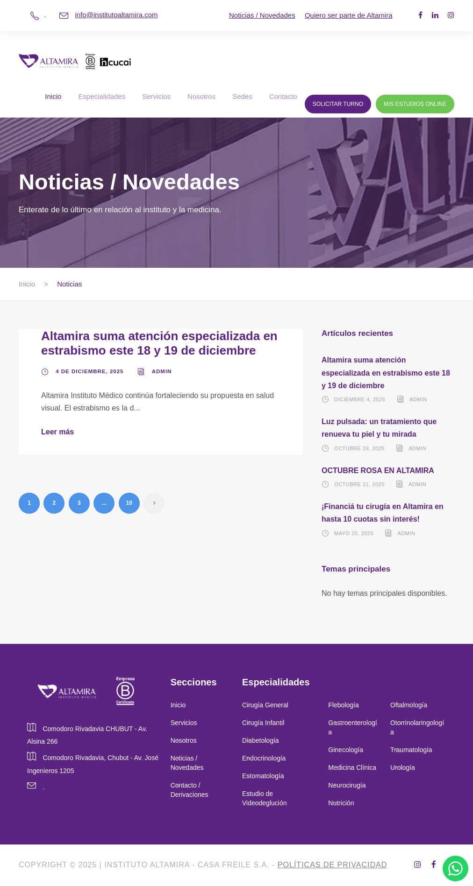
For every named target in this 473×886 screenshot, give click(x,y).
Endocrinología (264, 758)
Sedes (242, 96)
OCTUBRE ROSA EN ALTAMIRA (378, 470)
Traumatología (411, 749)
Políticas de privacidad (332, 865)
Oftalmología (408, 705)
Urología (403, 767)
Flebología (343, 705)
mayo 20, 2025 (353, 533)
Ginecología (345, 749)
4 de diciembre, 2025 (89, 371)
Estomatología (263, 776)
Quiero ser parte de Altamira (349, 15)
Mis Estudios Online (415, 104)
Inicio (53, 96)
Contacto (283, 96)
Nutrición (341, 803)
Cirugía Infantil (263, 722)
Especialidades (101, 96)
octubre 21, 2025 (359, 484)
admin (162, 371)
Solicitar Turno (338, 104)
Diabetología (260, 740)
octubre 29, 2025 (359, 448)
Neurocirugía (347, 785)
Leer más (57, 432)
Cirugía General (265, 705)
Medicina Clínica (352, 767)
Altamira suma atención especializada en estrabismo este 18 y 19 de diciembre (159, 343)
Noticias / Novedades (262, 15)
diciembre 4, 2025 (359, 399)
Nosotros (201, 96)
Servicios (156, 96)
